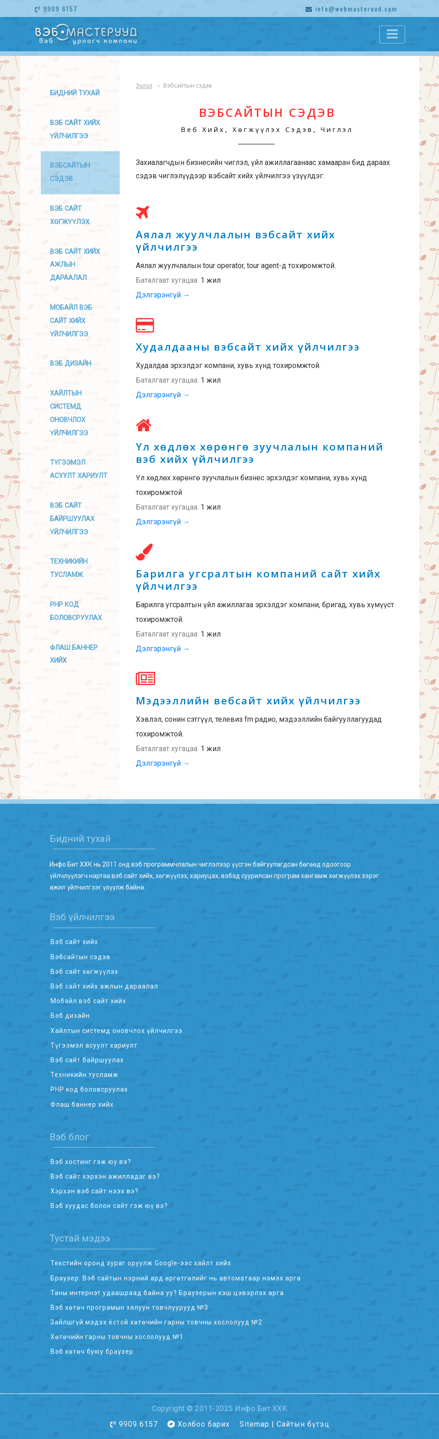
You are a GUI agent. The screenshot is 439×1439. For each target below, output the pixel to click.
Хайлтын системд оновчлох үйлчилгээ (116, 1030)
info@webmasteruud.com (351, 8)
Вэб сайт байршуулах (87, 1060)
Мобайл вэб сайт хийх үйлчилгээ (71, 321)
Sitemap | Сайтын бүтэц (284, 1424)
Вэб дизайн (70, 364)
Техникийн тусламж (84, 1074)
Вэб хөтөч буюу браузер (91, 1351)
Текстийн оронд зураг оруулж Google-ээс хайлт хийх (140, 1263)
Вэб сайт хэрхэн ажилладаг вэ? (105, 1176)
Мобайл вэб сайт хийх (88, 1001)
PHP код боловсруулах (89, 1089)
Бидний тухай (75, 93)
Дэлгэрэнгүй (163, 295)
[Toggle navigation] (392, 34)
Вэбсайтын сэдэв (80, 957)
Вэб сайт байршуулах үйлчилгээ (72, 519)
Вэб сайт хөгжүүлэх (84, 971)
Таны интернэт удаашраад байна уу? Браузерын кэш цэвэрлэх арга (167, 1292)
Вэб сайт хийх (74, 941)
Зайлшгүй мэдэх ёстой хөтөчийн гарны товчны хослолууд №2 (156, 1322)
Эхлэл (144, 85)
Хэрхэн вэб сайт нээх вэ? (94, 1191)
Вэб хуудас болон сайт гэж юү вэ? (109, 1205)
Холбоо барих (204, 1424)
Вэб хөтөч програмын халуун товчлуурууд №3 (129, 1307)
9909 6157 (56, 8)
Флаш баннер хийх (82, 1104)
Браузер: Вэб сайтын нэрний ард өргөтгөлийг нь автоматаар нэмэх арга (175, 1278)
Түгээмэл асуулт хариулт (94, 1045)
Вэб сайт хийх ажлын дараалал (75, 265)
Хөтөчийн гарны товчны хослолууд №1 (116, 1336)
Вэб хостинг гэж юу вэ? (90, 1161)
